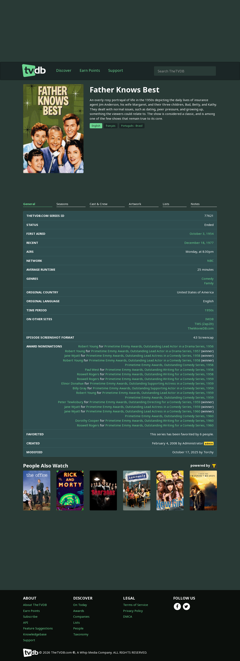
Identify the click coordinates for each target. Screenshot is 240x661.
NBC (210, 260)
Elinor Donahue (72, 383)
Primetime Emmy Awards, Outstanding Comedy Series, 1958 (169, 365)
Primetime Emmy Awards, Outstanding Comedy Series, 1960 (169, 416)
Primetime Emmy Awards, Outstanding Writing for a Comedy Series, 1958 (159, 369)
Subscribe (30, 616)
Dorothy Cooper (87, 420)
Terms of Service (135, 605)
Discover (63, 70)
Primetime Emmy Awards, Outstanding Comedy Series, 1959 (169, 397)
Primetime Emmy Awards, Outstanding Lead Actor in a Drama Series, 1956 (159, 346)
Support (115, 70)
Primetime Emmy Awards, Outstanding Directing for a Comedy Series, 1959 (144, 402)
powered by (204, 466)
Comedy (208, 278)
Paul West (92, 369)
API (25, 622)
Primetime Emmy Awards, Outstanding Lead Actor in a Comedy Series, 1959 (158, 393)
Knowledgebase (35, 634)
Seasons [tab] (62, 204)
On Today (80, 605)
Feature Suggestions (38, 628)
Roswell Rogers (88, 374)
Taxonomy (80, 634)
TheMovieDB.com (201, 328)
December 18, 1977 (199, 243)
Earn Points (90, 70)
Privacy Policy (133, 611)
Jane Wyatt (72, 355)
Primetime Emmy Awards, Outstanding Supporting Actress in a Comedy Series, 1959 (152, 383)
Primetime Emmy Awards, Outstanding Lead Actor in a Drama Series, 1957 (145, 351)
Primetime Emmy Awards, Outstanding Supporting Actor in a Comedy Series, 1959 (153, 388)
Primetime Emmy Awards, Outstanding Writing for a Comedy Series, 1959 (159, 379)
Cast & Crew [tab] (98, 204)
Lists (76, 622)
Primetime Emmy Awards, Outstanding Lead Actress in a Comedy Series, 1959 (143, 407)
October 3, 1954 (202, 233)
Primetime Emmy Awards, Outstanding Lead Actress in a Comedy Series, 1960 (143, 411)
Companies (81, 616)
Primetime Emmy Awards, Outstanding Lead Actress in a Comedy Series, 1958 (143, 355)
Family (209, 283)
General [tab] (29, 204)
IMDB (209, 319)
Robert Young (88, 346)
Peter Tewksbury (70, 402)
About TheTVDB (35, 605)
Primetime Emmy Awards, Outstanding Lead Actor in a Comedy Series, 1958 (144, 360)
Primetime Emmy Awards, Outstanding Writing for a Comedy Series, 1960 (159, 420)
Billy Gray (80, 388)
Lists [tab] (166, 204)
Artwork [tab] (135, 204)
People (78, 628)
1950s (209, 310)
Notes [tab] (195, 204)
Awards (78, 611)
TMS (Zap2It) (204, 324)
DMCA (127, 616)
